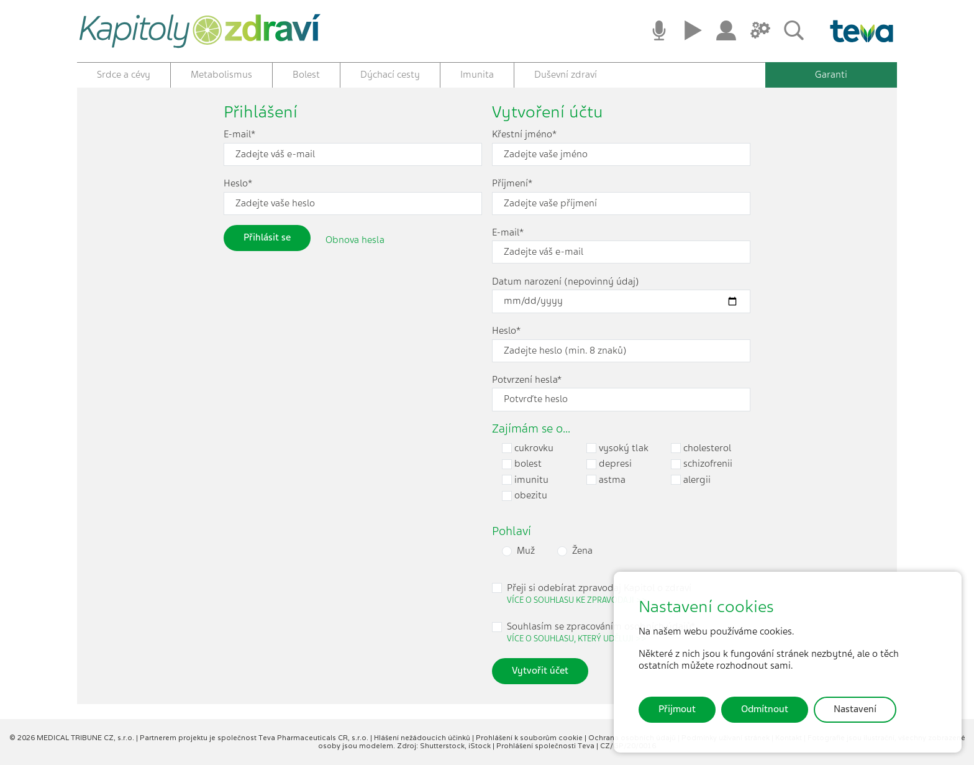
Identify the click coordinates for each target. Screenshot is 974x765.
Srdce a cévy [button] (123, 74)
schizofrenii (701, 464)
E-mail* (239, 134)
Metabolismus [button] (221, 74)
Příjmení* (512, 184)
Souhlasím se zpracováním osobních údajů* (601, 632)
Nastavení (855, 709)
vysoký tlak (617, 448)
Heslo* (238, 184)
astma (606, 480)
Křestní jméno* (524, 134)
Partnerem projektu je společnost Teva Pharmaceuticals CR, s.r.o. (255, 737)
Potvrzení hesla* (527, 380)
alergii (691, 480)
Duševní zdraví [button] (565, 74)
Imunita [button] (477, 74)
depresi (609, 464)
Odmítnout (764, 709)
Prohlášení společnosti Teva (546, 745)
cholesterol (701, 448)
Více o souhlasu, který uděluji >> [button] (577, 638)
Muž (526, 551)
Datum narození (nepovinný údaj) (565, 282)
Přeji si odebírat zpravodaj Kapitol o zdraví (599, 593)
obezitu (524, 496)
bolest (522, 464)
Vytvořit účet (540, 670)
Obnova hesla (355, 239)
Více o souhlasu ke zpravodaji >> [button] (577, 600)
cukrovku (527, 448)
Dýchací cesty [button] (390, 74)
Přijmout (677, 709)
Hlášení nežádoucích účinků (423, 737)
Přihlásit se (267, 237)
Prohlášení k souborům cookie (530, 737)
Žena (582, 551)
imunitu (525, 480)
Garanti (831, 74)
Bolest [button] (306, 74)
